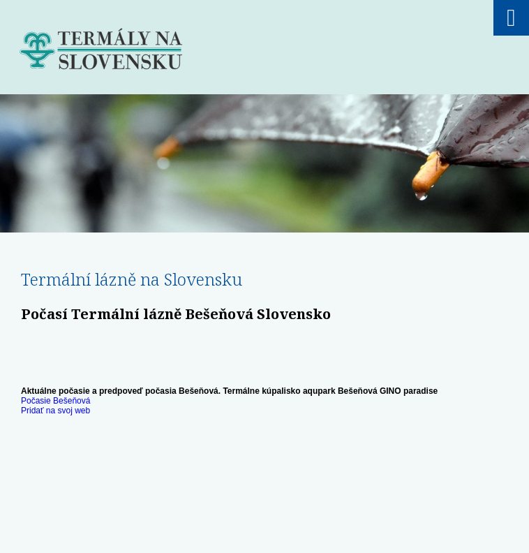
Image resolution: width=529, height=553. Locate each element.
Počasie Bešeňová (55, 401)
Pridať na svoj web (55, 410)
